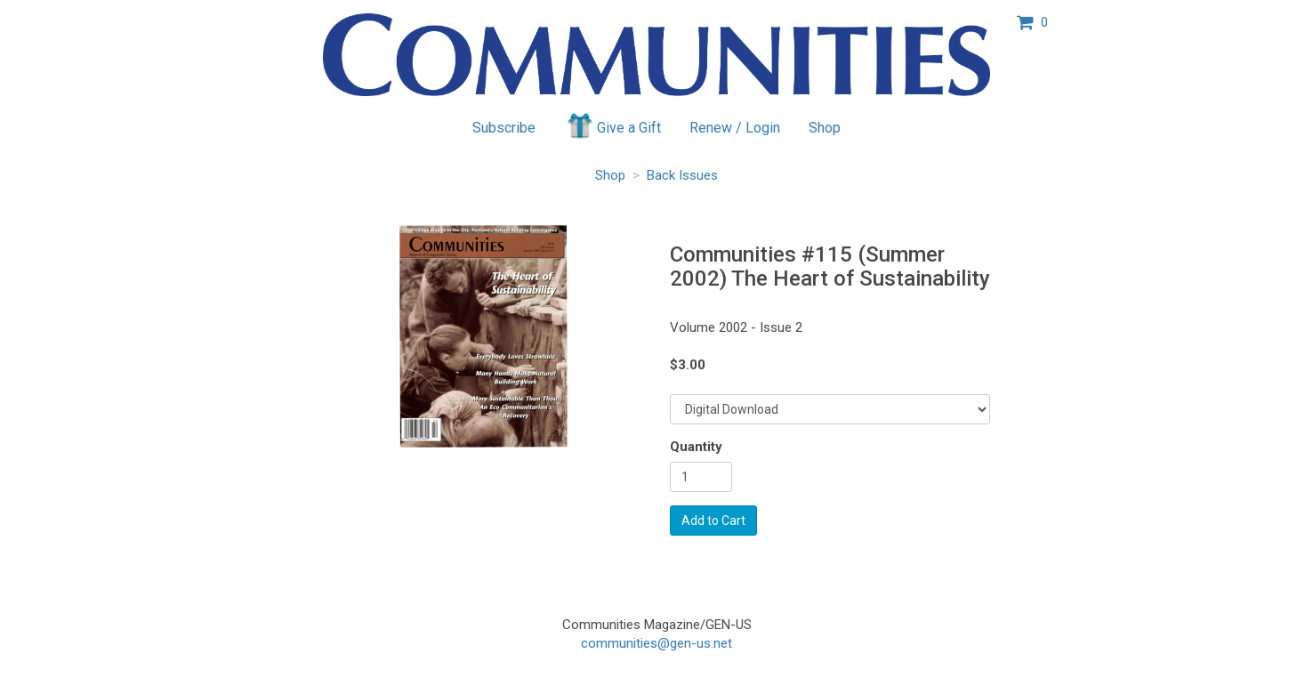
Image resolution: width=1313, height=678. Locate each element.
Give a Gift (612, 125)
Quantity (696, 447)
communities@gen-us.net (656, 643)
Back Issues (682, 175)
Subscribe (504, 127)
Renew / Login (734, 127)
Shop (825, 127)
